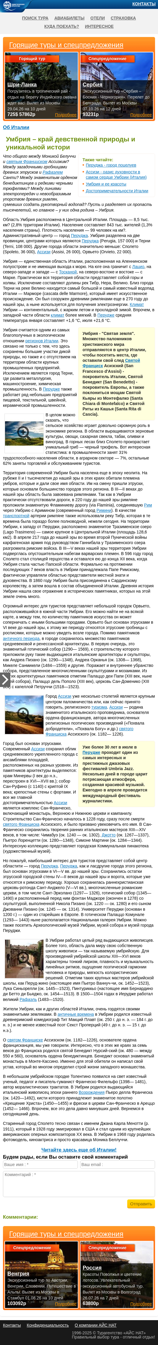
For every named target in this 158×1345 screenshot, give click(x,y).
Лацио (138, 266)
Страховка (123, 18)
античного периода (21, 638)
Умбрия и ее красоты (106, 184)
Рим (148, 505)
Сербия (93, 85)
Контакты (144, 3)
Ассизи (43, 251)
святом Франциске (25, 1040)
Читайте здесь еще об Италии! (79, 1150)
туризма (99, 707)
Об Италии (16, 127)
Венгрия (18, 1274)
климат (57, 315)
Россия (92, 1268)
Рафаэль (28, 999)
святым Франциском (27, 161)
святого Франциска (21, 824)
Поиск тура (35, 18)
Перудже (105, 315)
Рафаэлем (53, 172)
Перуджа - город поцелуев (111, 165)
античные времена (76, 1014)
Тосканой (68, 272)
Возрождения (91, 1092)
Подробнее (66, 1304)
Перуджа (79, 235)
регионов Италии (41, 340)
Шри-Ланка (22, 85)
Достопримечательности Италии (117, 190)
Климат (137, 304)
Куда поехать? (61, 26)
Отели (98, 18)
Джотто (109, 835)
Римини (103, 510)
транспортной (16, 515)
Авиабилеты (69, 18)
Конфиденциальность (48, 1325)
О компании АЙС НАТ (96, 1325)
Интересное (99, 26)
